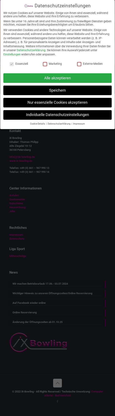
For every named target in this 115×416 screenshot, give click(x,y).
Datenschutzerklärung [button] (59, 123)
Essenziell (19, 63)
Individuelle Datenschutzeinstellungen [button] (57, 115)
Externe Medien (90, 63)
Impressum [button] (79, 123)
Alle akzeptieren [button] (57, 78)
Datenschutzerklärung (31, 50)
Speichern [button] (57, 90)
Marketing (52, 63)
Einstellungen (12, 54)
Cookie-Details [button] (38, 123)
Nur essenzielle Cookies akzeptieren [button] (58, 102)
